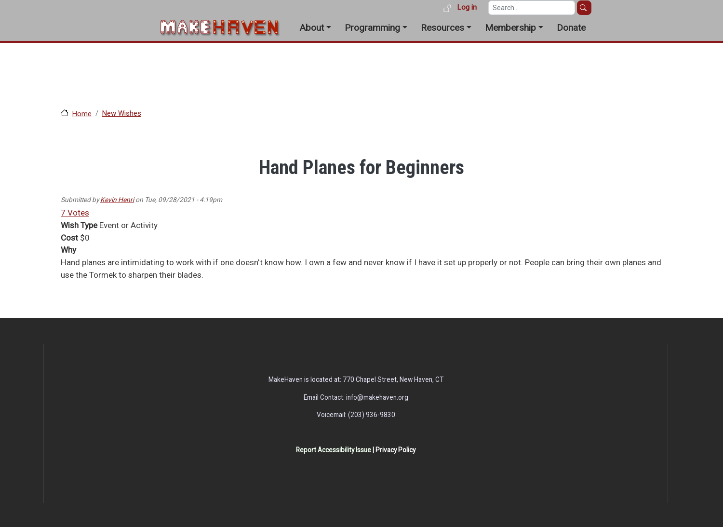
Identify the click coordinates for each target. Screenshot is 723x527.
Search (584, 7)
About (311, 27)
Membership (510, 27)
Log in (467, 7)
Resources (442, 27)
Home (82, 113)
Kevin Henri (117, 199)
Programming (372, 27)
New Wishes (121, 113)
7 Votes (75, 212)
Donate (571, 27)
